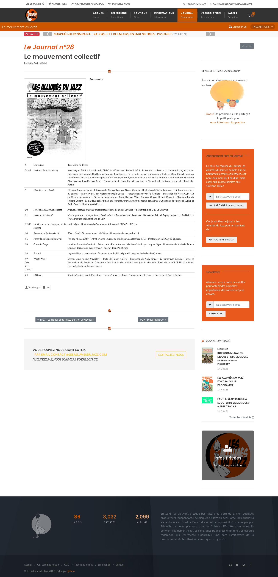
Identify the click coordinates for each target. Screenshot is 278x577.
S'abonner (226, 205)
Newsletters (58, 3)
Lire (46, 287)
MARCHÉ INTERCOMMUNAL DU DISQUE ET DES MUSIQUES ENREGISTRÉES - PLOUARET (232, 357)
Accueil (28, 564)
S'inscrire (216, 313)
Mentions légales (83, 564)
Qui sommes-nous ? (48, 564)
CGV (66, 564)
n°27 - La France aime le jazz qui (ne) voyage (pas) (65, 319)
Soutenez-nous (119, 3)
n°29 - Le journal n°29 (153, 319)
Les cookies (104, 564)
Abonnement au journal (87, 3)
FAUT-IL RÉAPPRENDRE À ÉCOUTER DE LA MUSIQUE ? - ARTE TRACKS (233, 402)
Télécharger (32, 287)
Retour (247, 46)
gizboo (71, 571)
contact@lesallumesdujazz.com (231, 4)
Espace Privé (35, 3)
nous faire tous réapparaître (227, 122)
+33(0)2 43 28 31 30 (194, 4)
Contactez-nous (171, 354)
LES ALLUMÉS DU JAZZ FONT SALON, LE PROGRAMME (230, 381)
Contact (120, 564)
